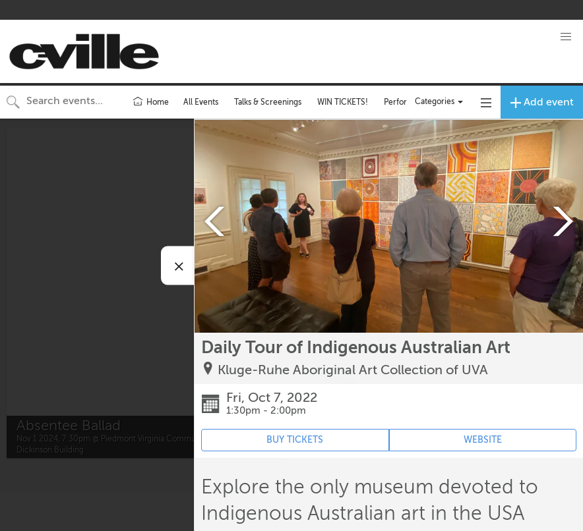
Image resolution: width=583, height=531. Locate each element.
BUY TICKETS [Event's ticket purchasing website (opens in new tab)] (294, 440)
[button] (566, 37)
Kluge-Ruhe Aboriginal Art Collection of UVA (353, 369)
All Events (200, 102)
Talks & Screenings (267, 102)
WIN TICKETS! (342, 102)
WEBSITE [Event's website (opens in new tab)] (483, 440)
